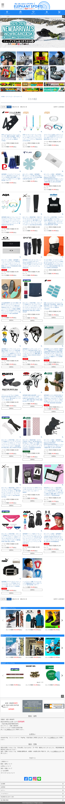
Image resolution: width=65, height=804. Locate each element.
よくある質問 (4, 770)
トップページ (7, 12)
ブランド (20, 12)
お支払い (32, 734)
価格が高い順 (23, 107)
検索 (63, 16)
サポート (32, 758)
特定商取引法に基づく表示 (7, 796)
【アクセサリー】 (17, 96)
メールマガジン (4, 793)
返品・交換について (6, 768)
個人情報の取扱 (4, 800)
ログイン (3, 790)
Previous (2, 34)
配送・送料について (6, 764)
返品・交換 (32, 744)
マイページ (46, 12)
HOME (2, 96)
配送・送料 (32, 716)
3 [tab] (33, 49)
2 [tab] (32, 49)
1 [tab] (31, 49)
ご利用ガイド (9, 729)
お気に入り (33, 12)
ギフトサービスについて (8, 773)
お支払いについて (6, 766)
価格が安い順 (15, 107)
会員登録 (3, 787)
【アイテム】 (9, 96)
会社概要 (3, 783)
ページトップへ (62, 696)
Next (63, 34)
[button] (3, 620)
